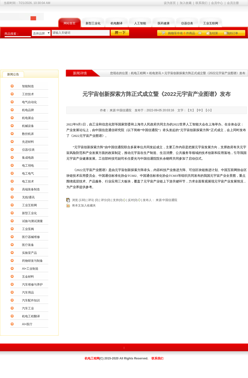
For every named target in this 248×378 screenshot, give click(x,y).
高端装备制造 (31, 189)
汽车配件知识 (31, 300)
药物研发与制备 (32, 260)
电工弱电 (28, 165)
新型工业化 (93, 23)
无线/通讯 (28, 197)
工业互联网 (210, 23)
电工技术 (28, 181)
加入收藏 (186, 3)
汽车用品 (28, 292)
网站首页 (69, 23)
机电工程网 (138, 73)
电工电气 (28, 173)
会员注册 (233, 3)
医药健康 (164, 23)
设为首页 (170, 3)
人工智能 (140, 23)
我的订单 (232, 33)
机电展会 (28, 118)
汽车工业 (28, 308)
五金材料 (28, 276)
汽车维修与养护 (32, 284)
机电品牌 (28, 110)
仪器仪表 (187, 23)
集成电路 (28, 157)
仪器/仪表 (28, 149)
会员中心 (217, 3)
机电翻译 (117, 23)
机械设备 (28, 126)
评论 (91, 200)
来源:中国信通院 (166, 200)
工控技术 (28, 94)
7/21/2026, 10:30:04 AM (34, 3)
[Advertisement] (124, 52)
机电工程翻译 (31, 316)
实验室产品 (29, 253)
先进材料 (28, 142)
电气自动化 (29, 102)
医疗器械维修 (31, 237)
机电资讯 (155, 73)
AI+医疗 (27, 324)
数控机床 (28, 134)
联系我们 (201, 3)
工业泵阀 (28, 229)
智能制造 (28, 86)
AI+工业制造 (30, 268)
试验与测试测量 (32, 221)
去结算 (213, 33)
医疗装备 (28, 245)
